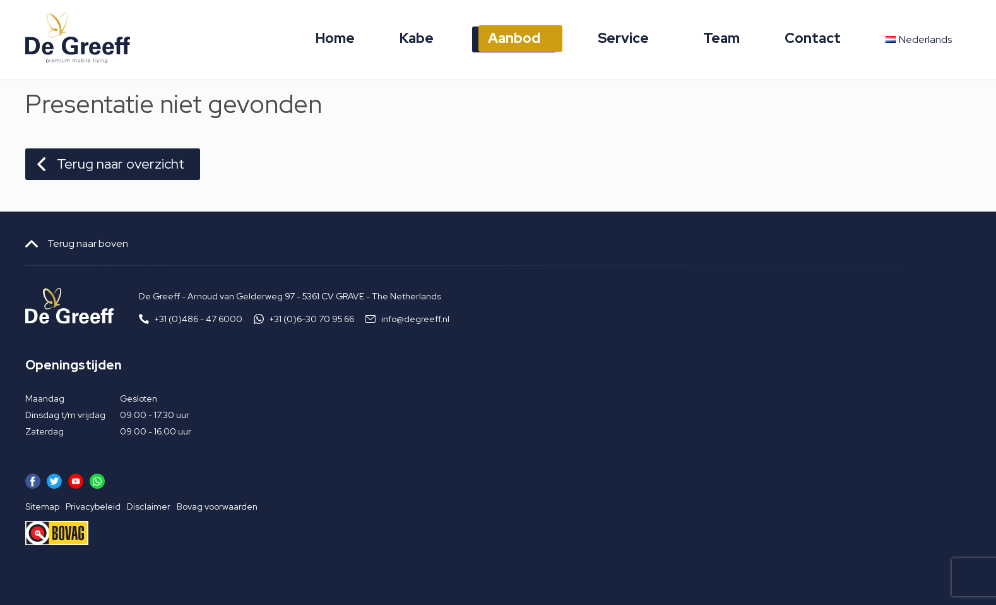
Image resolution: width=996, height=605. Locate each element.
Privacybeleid (93, 506)
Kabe (417, 38)
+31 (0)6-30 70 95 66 (312, 319)
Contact (813, 38)
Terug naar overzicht (120, 164)
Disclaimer (148, 506)
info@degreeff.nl (415, 319)
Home (335, 38)
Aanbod (514, 38)
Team (721, 38)
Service (623, 38)
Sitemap (42, 506)
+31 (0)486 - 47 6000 (198, 319)
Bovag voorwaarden (217, 506)
